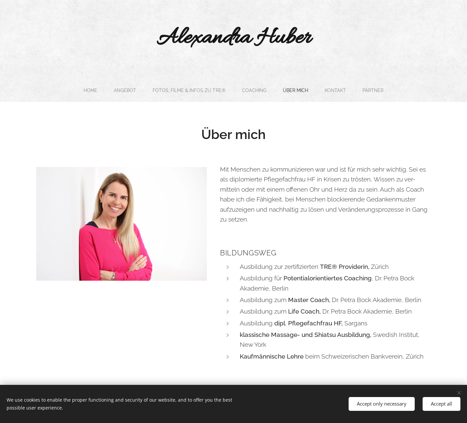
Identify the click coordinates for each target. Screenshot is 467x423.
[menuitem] (87, 90)
